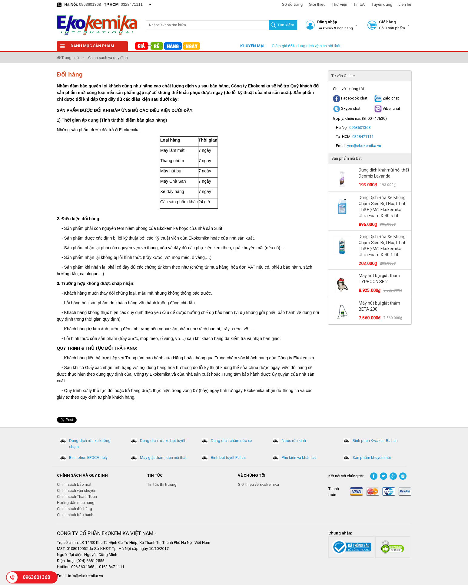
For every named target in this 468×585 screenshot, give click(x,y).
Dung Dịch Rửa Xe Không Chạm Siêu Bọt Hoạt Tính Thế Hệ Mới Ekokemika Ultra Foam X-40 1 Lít (383, 245)
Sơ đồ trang (292, 4)
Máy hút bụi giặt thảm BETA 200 (379, 306)
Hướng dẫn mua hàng (76, 502)
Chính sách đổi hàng (74, 508)
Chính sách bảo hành (75, 514)
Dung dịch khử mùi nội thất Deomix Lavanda (384, 173)
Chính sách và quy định (108, 57)
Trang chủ (68, 57)
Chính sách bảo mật (74, 484)
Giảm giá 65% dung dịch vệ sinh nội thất (306, 46)
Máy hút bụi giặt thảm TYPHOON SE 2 (379, 278)
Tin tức (359, 4)
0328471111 (132, 4)
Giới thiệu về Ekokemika (258, 484)
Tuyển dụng (381, 4)
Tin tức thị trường (162, 484)
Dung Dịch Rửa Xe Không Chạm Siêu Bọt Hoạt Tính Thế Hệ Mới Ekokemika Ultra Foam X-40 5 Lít (383, 206)
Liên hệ (404, 4)
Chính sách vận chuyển (76, 490)
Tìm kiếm (285, 25)
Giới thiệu (317, 4)
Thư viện (339, 4)
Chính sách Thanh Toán (77, 496)
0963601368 (90, 4)
